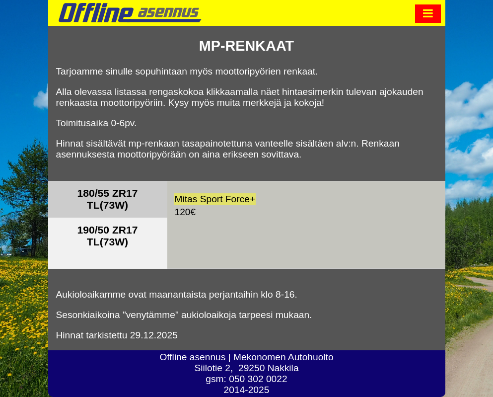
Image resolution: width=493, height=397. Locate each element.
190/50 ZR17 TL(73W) (107, 235)
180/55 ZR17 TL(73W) (107, 199)
